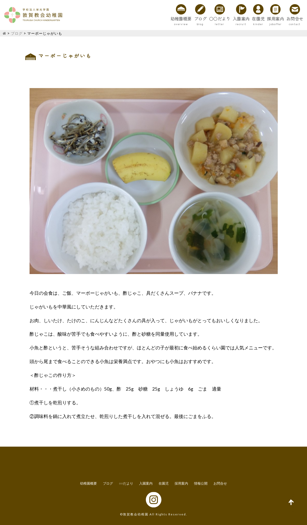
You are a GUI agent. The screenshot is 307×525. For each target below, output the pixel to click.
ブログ (147, 19)
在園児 (234, 19)
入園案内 (207, 19)
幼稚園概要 (118, 19)
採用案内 (261, 19)
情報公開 (201, 483)
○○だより (176, 19)
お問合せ (290, 19)
